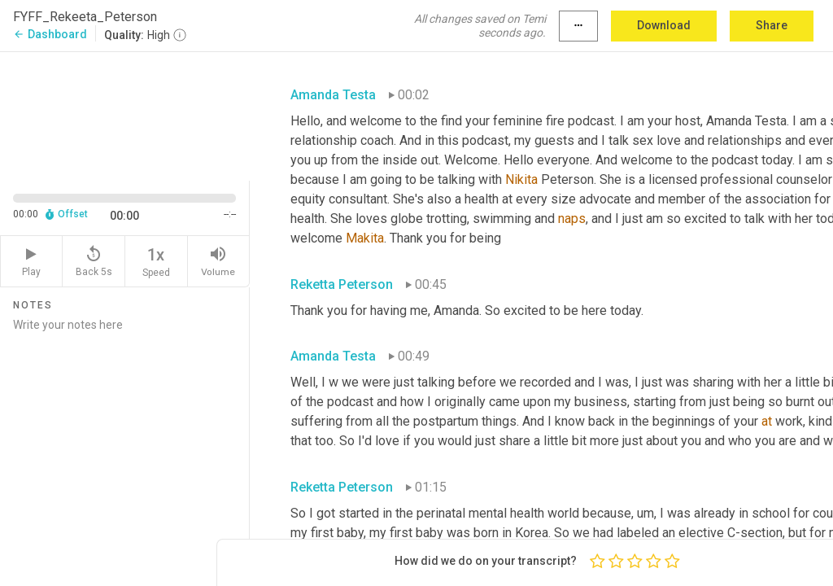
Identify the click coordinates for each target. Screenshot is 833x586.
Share (771, 25)
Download (664, 25)
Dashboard (50, 34)
